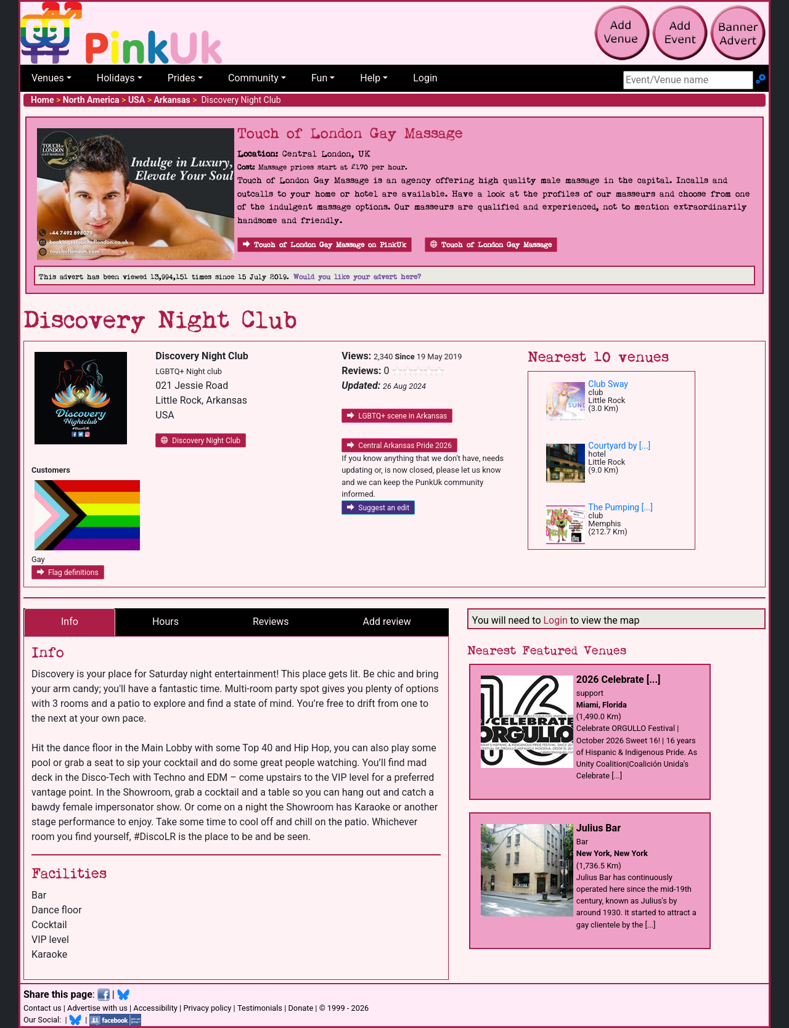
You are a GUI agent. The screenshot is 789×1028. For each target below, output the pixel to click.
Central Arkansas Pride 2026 (399, 445)
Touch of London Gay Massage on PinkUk (324, 245)
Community (253, 78)
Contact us (42, 1008)
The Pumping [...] (620, 507)
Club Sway (608, 384)
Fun (319, 78)
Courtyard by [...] (619, 446)
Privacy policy (207, 1008)
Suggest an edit (378, 508)
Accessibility (155, 1008)
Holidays (116, 78)
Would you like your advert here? (357, 277)
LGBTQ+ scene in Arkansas (397, 416)
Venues (47, 78)
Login (425, 78)
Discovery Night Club (200, 440)
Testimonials (259, 1008)
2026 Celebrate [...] (618, 679)
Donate (300, 1008)
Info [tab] (69, 621)
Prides (181, 78)
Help (370, 78)
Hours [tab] (165, 621)
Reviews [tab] (271, 621)
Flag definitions (68, 572)
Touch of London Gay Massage (491, 245)
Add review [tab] (387, 621)
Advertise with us (97, 1008)
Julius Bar (598, 828)
